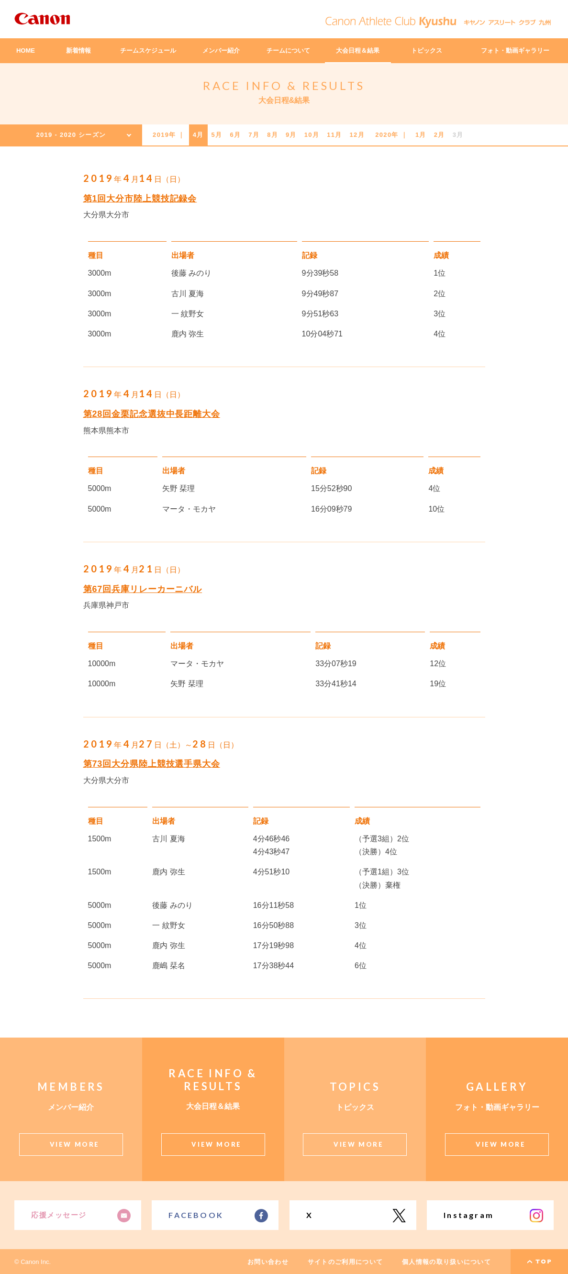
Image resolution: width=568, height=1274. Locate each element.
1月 (420, 134)
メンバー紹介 (221, 50)
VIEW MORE (75, 1144)
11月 (334, 134)
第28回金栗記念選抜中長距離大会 (151, 414)
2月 (439, 134)
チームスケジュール (148, 50)
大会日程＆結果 (357, 50)
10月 (311, 134)
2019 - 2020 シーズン (71, 134)
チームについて (288, 50)
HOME (25, 50)
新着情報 (78, 50)
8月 (272, 134)
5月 (217, 134)
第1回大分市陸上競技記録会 (140, 198)
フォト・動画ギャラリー (515, 50)
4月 (198, 134)
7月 (253, 134)
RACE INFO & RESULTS (284, 85)
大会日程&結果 (284, 100)
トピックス (426, 50)
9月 (291, 134)
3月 (458, 134)
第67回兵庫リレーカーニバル (142, 589)
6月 (235, 134)
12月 (357, 134)
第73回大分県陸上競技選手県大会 (151, 764)
